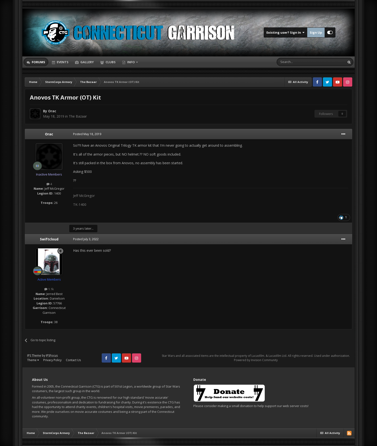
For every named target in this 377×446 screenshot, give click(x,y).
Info (131, 62)
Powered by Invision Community (256, 360)
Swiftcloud (49, 239)
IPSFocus (52, 355)
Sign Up (316, 32)
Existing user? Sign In (285, 32)
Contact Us (73, 360)
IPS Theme (34, 355)
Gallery (87, 62)
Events (62, 62)
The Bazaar (78, 116)
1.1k (49, 289)
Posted (87, 134)
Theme (33, 360)
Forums (38, 62)
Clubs (110, 62)
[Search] (298, 62)
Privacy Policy (52, 360)
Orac (52, 111)
